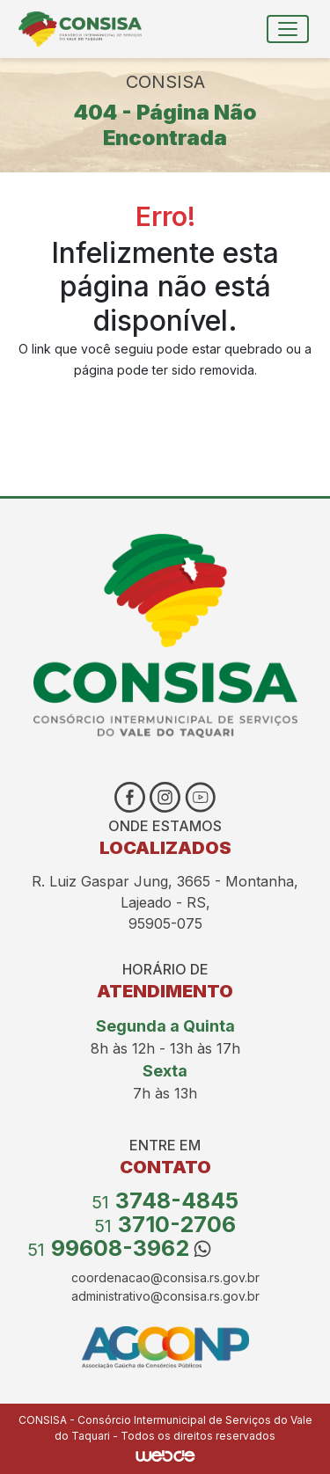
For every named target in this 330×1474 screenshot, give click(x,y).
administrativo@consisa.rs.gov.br (165, 1295)
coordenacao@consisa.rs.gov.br (165, 1277)
